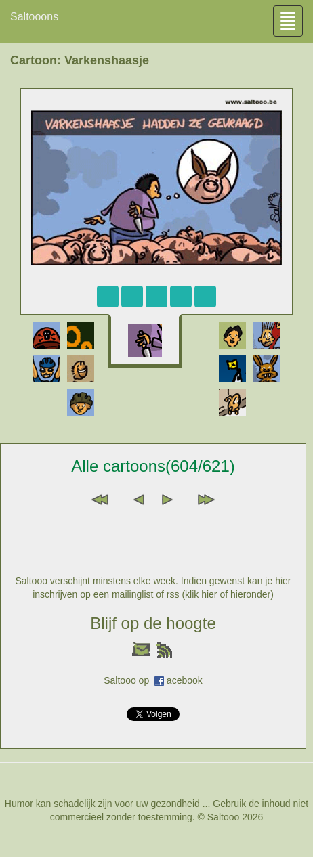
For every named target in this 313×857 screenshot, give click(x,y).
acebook (185, 680)
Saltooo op (129, 680)
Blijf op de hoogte (152, 623)
